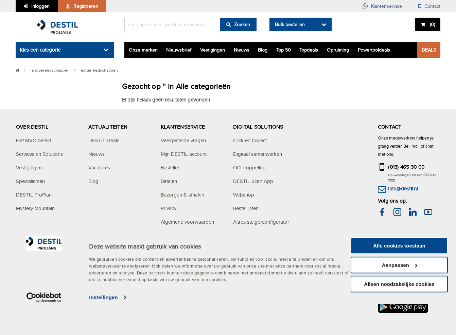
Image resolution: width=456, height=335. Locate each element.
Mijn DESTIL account (184, 153)
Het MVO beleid (33, 140)
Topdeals (308, 49)
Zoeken (242, 24)
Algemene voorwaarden (187, 221)
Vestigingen (212, 49)
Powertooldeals (374, 49)
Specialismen (30, 181)
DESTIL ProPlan (34, 194)
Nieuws (241, 49)
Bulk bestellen (290, 24)
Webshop (243, 194)
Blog (262, 49)
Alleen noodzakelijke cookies (399, 315)
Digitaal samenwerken (257, 153)
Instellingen (103, 328)
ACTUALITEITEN (107, 126)
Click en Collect (250, 140)
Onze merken (143, 49)
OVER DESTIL (32, 126)
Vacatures (99, 167)
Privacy (168, 208)
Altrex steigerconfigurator (261, 221)
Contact (432, 6)
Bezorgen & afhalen (182, 194)
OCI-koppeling (249, 167)
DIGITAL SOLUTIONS (258, 126)
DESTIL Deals (103, 140)
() (431, 24)
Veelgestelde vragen (183, 140)
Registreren (85, 6)
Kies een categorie (40, 49)
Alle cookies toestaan (399, 276)
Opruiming (338, 49)
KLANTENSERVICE (183, 126)
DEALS (429, 49)
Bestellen (170, 167)
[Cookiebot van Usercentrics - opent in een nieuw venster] (44, 328)
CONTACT (390, 126)
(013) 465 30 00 (406, 166)
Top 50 (283, 49)
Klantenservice (386, 6)
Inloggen (40, 6)
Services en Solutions (39, 153)
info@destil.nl (403, 188)
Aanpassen (399, 296)
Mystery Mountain (35, 208)
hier (414, 240)
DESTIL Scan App (253, 181)
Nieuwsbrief (178, 49)
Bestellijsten (246, 208)
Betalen (169, 181)
